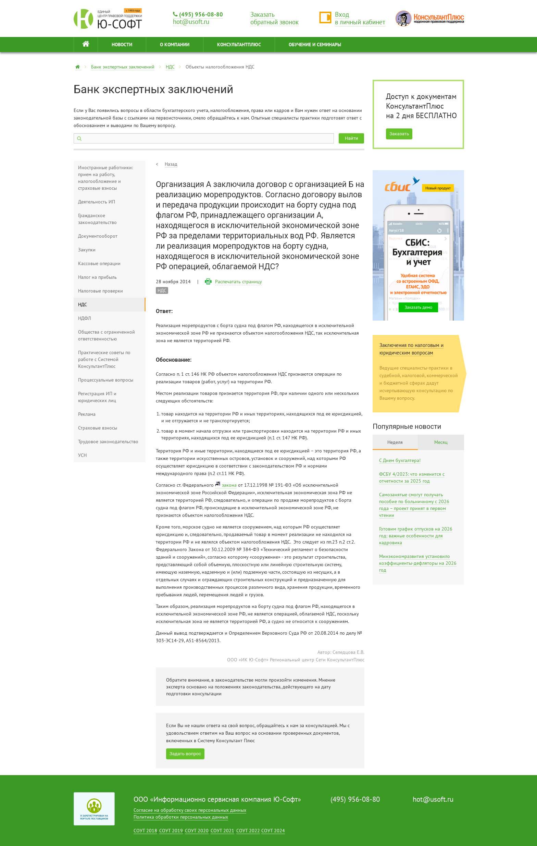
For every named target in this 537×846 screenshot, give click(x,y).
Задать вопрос (185, 753)
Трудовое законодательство (108, 441)
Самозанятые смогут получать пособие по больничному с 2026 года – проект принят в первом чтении (414, 505)
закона (229, 485)
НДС (170, 67)
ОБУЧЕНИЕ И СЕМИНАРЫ (315, 44)
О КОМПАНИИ (174, 44)
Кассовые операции (99, 263)
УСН (82, 455)
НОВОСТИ (122, 44)
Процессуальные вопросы (105, 380)
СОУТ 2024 (273, 831)
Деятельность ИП (96, 202)
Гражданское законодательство (97, 218)
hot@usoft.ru (433, 799)
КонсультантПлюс (239, 44)
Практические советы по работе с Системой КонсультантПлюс (104, 359)
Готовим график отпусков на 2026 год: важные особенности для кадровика (415, 536)
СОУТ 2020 (197, 831)
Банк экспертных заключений (122, 67)
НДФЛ (84, 318)
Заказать (399, 133)
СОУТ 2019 (171, 831)
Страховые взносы (97, 428)
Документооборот (97, 236)
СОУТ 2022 (248, 831)
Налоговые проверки (100, 291)
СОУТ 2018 (145, 831)
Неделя (395, 442)
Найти (351, 138)
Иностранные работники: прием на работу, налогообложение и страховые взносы (105, 177)
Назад (171, 164)
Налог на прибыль (97, 277)
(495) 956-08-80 (198, 14)
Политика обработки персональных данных (181, 817)
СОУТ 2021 (222, 831)
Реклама (87, 414)
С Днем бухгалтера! (400, 460)
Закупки (87, 250)
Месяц (441, 442)
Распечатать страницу (238, 281)
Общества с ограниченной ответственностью (106, 335)
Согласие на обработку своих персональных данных (190, 810)
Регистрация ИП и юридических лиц (97, 396)
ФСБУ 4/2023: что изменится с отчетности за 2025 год (412, 477)
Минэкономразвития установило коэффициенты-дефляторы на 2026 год (418, 563)
